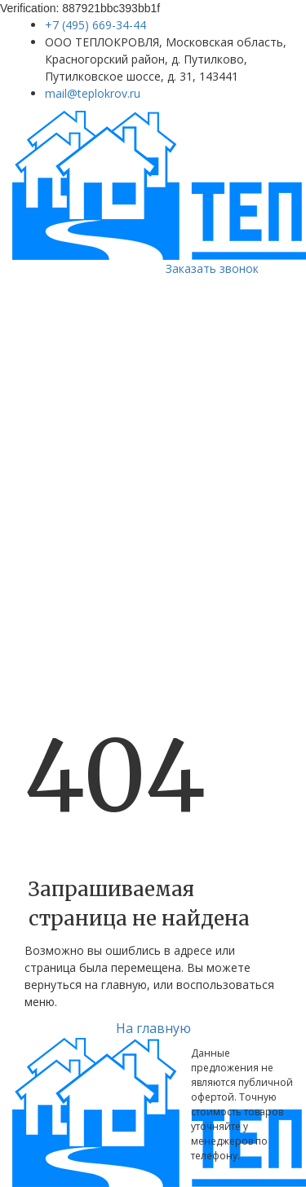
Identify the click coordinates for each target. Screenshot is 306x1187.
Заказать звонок (212, 268)
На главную (153, 1028)
